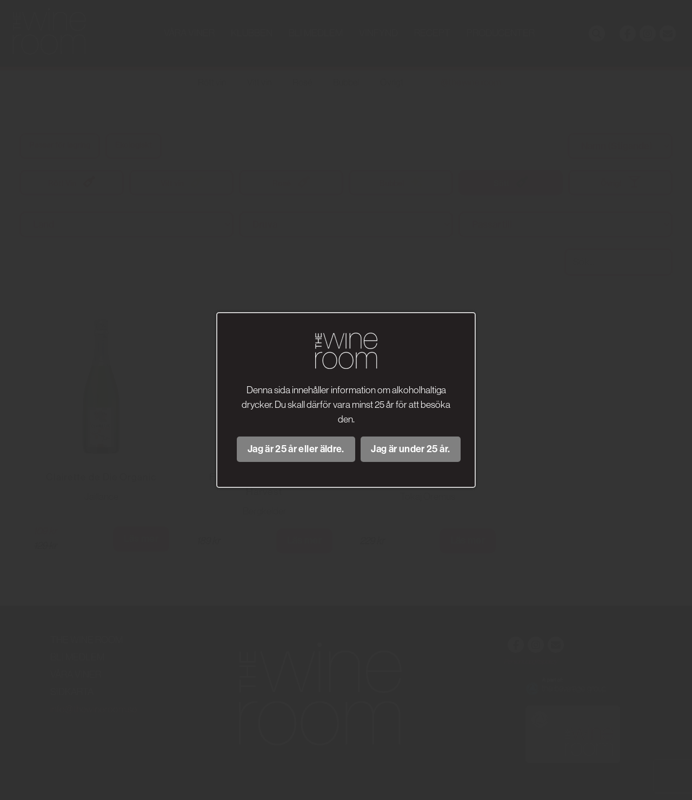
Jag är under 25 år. (410, 449)
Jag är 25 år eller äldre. (296, 449)
